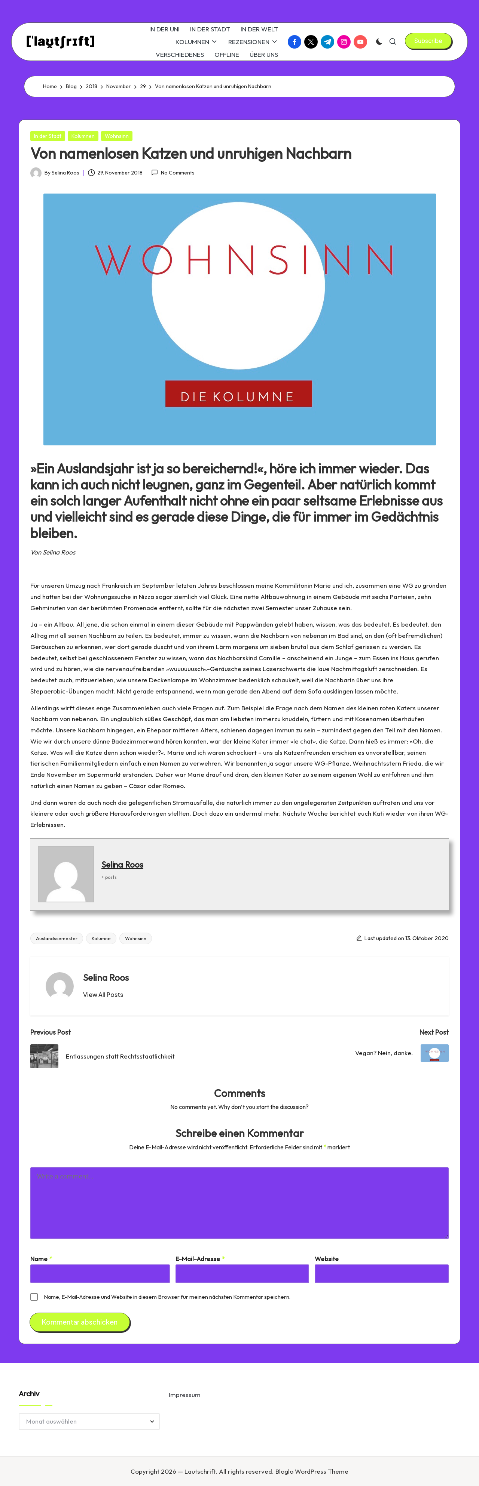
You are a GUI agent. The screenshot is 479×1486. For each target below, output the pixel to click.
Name (41, 1259)
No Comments (172, 172)
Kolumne (101, 938)
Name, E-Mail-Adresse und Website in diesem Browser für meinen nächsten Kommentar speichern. (167, 1296)
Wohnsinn (117, 136)
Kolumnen (83, 136)
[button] (428, 41)
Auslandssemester (56, 938)
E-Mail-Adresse (200, 1259)
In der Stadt (47, 136)
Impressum (185, 1395)
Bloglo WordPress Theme (311, 1471)
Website (327, 1259)
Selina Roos (122, 864)
